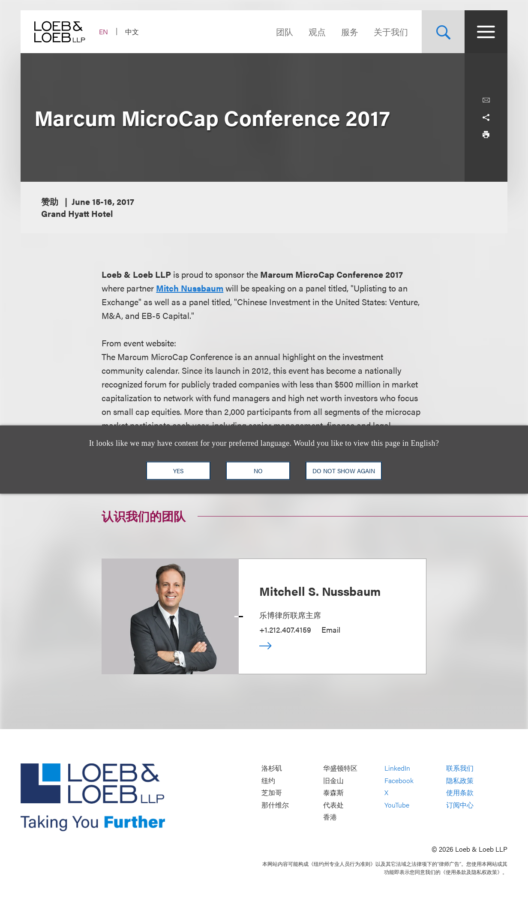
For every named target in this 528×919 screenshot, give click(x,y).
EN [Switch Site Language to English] (103, 31)
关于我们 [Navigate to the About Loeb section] (391, 31)
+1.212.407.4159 (285, 629)
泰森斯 (333, 793)
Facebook (399, 780)
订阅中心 (460, 805)
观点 (317, 31)
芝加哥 (271, 793)
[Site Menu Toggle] (486, 31)
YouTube (396, 805)
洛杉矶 (271, 768)
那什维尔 (275, 805)
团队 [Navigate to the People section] (284, 31)
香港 (330, 817)
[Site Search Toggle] (443, 31)
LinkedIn (397, 768)
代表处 (333, 805)
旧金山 (333, 780)
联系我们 (460, 768)
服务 (349, 31)
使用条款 (460, 793)
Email (330, 629)
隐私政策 (460, 780)
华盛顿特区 (340, 768)
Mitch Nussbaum (189, 288)
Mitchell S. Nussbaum (320, 590)
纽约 (268, 780)
